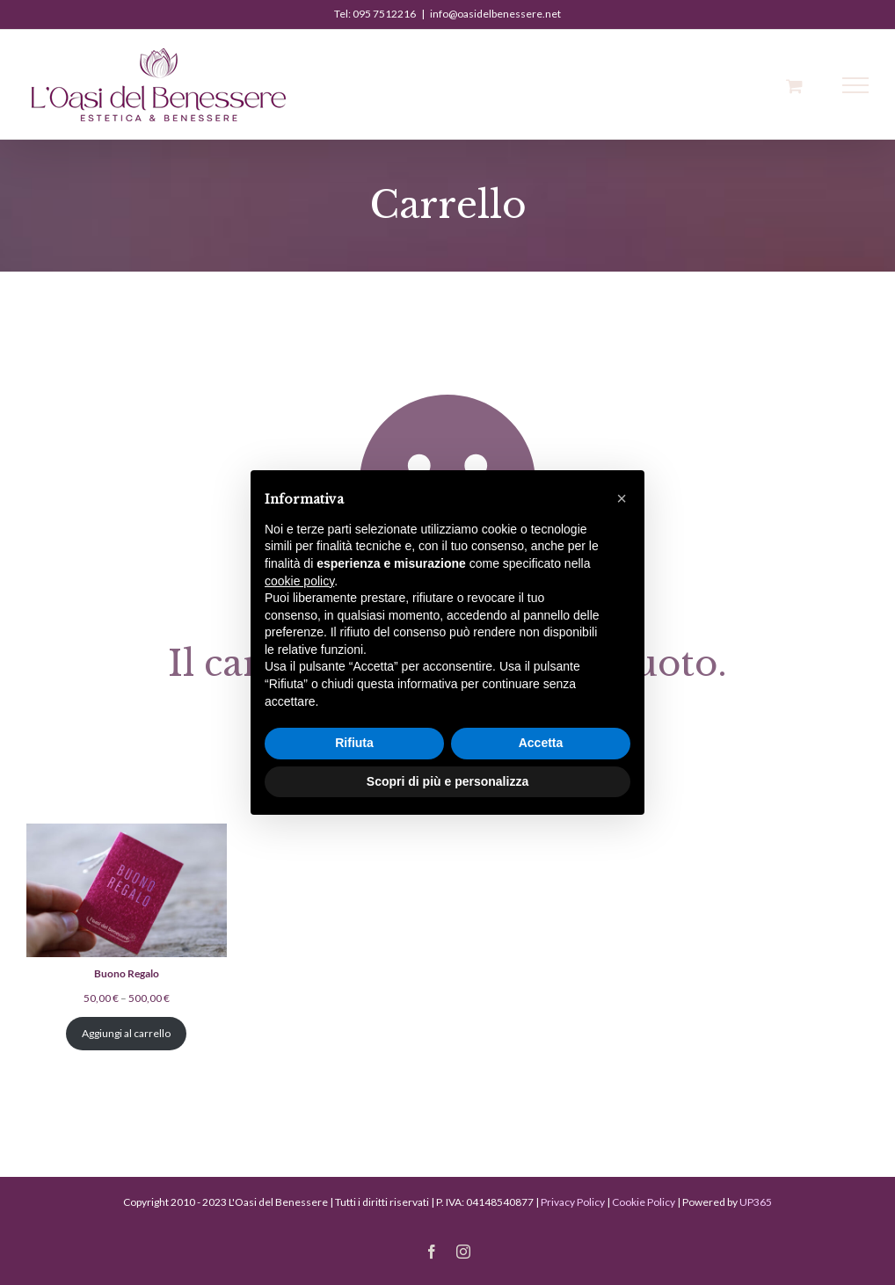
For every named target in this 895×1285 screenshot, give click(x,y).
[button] (622, 498)
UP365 (755, 1202)
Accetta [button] (541, 743)
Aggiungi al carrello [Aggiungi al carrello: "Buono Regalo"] (126, 1033)
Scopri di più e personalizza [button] (447, 781)
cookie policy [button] (299, 581)
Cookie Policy (643, 1202)
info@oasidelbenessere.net (495, 13)
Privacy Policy (573, 1202)
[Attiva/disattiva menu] (856, 85)
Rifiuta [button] (354, 743)
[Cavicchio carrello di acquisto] (794, 85)
